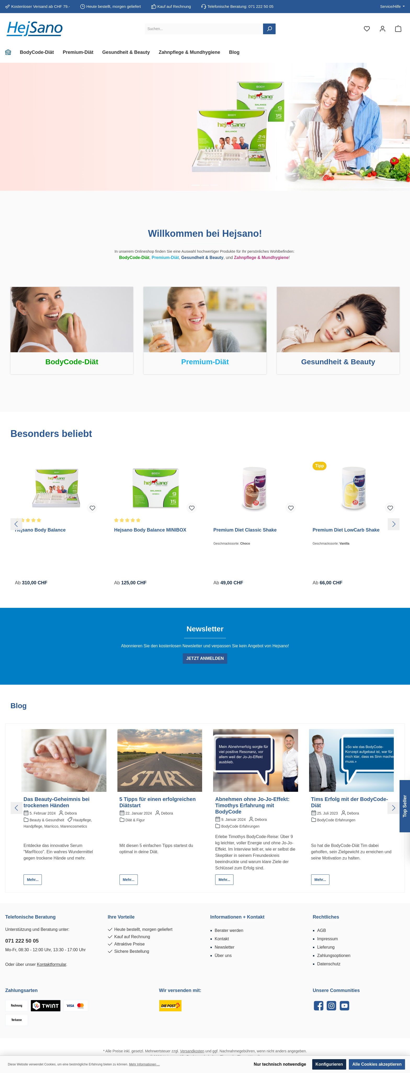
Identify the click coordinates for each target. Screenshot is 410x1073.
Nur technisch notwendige (280, 1064)
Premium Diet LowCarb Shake (346, 530)
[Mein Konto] (382, 29)
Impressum (327, 939)
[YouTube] (344, 1006)
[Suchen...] (204, 29)
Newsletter (225, 947)
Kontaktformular (51, 964)
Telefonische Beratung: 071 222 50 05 (240, 6)
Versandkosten (192, 1051)
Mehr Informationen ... (144, 1064)
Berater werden (229, 930)
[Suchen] (269, 29)
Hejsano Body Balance (40, 530)
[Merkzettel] (366, 29)
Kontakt (222, 939)
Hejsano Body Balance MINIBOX (150, 530)
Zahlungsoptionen (333, 955)
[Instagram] (331, 1006)
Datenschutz (328, 964)
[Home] (10, 52)
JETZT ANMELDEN (205, 658)
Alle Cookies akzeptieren (377, 1064)
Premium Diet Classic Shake (245, 530)
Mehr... (32, 880)
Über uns (223, 955)
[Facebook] (318, 1006)
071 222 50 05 (22, 941)
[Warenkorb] (398, 29)
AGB (321, 930)
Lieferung (326, 947)
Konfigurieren (329, 1064)
